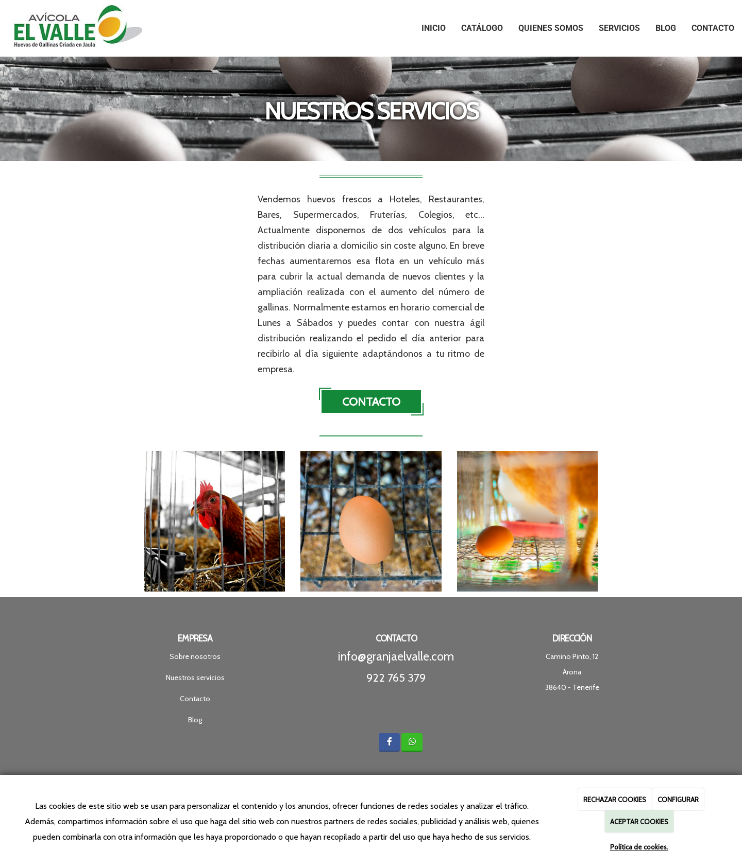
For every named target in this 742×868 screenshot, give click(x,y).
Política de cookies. (639, 847)
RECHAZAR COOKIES (614, 799)
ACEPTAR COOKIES (639, 822)
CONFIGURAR (678, 799)
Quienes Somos (550, 28)
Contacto (713, 28)
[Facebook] (389, 742)
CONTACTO (371, 402)
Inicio (433, 28)
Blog (665, 28)
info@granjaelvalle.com (396, 656)
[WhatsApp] (412, 742)
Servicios (619, 28)
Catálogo (482, 28)
